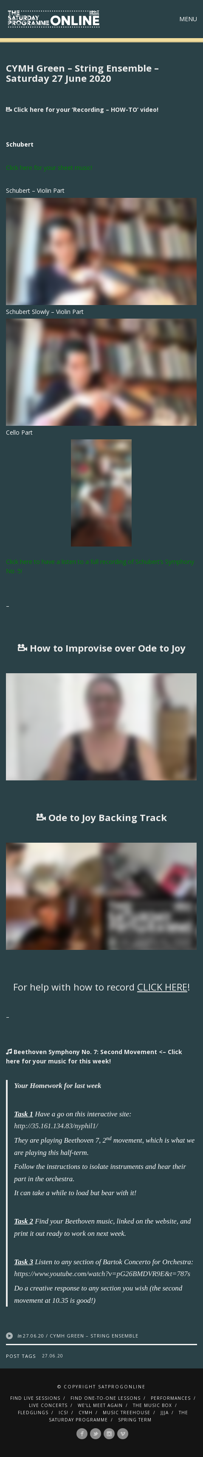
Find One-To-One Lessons (105, 1398)
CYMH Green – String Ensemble (94, 1335)
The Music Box (152, 1405)
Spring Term (135, 1420)
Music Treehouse (126, 1412)
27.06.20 (33, 1335)
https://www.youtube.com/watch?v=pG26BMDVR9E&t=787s (102, 1274)
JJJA (165, 1412)
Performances (171, 1398)
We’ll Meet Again (100, 1405)
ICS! (63, 1412)
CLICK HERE (162, 986)
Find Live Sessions (35, 1398)
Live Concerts (48, 1405)
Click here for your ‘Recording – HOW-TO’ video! (82, 109)
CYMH (86, 1412)
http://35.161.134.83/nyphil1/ (56, 1126)
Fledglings (33, 1412)
